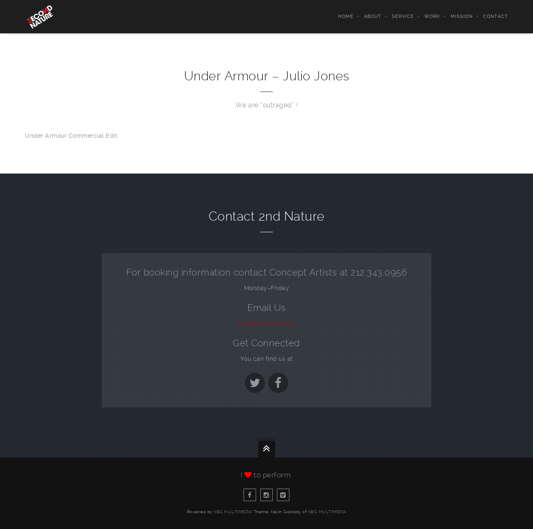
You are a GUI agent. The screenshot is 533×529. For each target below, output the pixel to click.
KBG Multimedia (233, 511)
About (372, 16)
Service (403, 16)
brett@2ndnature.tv (266, 323)
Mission (462, 16)
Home (346, 16)
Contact (495, 16)
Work (432, 16)
